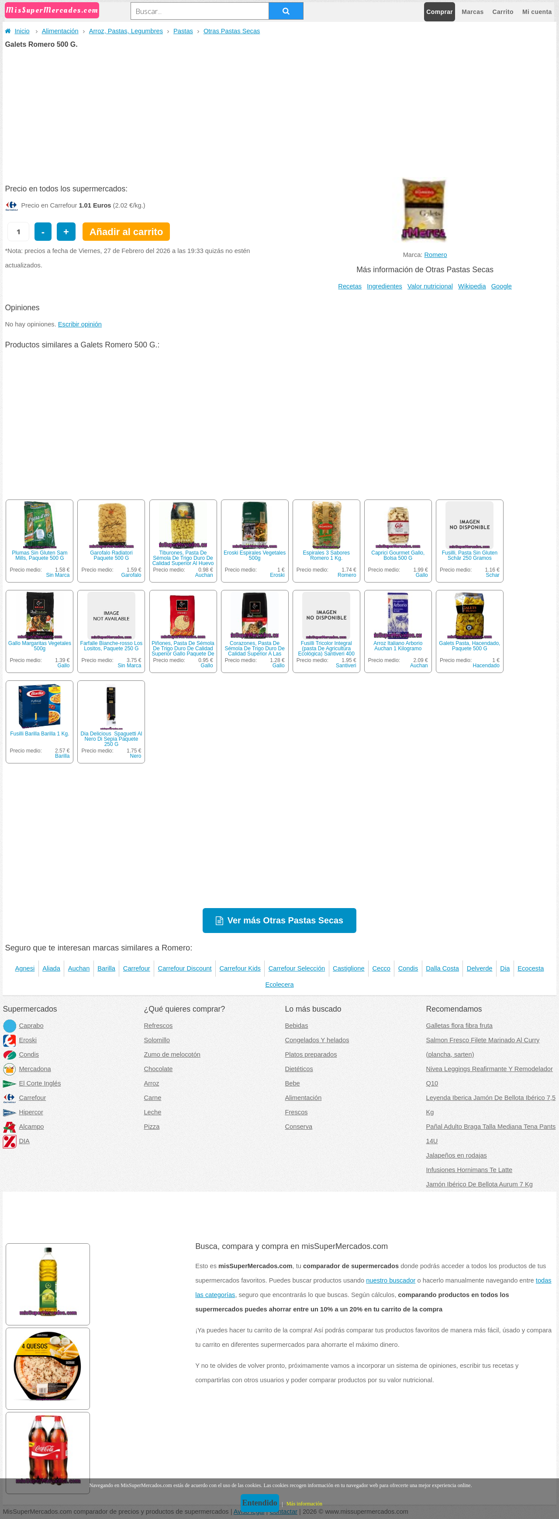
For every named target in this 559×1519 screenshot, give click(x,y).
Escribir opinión (80, 324)
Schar (493, 575)
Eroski (277, 575)
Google (501, 286)
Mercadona (27, 1068)
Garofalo (131, 575)
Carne (152, 1097)
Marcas (472, 11)
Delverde (480, 968)
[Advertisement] (279, 113)
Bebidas (296, 1025)
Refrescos (158, 1025)
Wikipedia (472, 286)
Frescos (296, 1112)
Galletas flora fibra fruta (459, 1025)
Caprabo (23, 1025)
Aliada (51, 968)
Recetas (350, 286)
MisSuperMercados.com (52, 10)
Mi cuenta (537, 11)
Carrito (503, 11)
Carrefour (136, 968)
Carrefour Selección (297, 968)
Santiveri (346, 665)
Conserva (299, 1126)
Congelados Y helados (317, 1040)
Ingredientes (384, 286)
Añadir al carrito (126, 231)
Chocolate (158, 1068)
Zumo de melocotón (172, 1054)
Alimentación (60, 31)
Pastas (183, 31)
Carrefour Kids (240, 968)
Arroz (151, 1083)
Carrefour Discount (185, 968)
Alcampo (23, 1126)
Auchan (204, 575)
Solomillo (156, 1040)
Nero (135, 756)
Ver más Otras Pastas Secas (285, 920)
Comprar (439, 11)
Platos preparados (311, 1054)
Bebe (292, 1083)
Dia (505, 968)
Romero (435, 254)
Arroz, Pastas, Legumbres (126, 31)
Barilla (62, 756)
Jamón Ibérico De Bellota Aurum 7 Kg (479, 1184)
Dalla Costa (442, 968)
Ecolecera (279, 984)
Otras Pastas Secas (232, 31)
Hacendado (486, 665)
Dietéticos (299, 1068)
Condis (408, 968)
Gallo (422, 575)
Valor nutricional (430, 286)
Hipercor (23, 1112)
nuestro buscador (390, 1280)
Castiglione (349, 968)
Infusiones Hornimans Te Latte (469, 1169)
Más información (304, 1504)
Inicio (17, 31)
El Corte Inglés (32, 1083)
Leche (152, 1112)
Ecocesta (531, 968)
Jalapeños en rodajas (456, 1155)
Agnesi (25, 968)
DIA (16, 1141)
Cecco (381, 968)
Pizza (151, 1126)
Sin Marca (57, 575)
